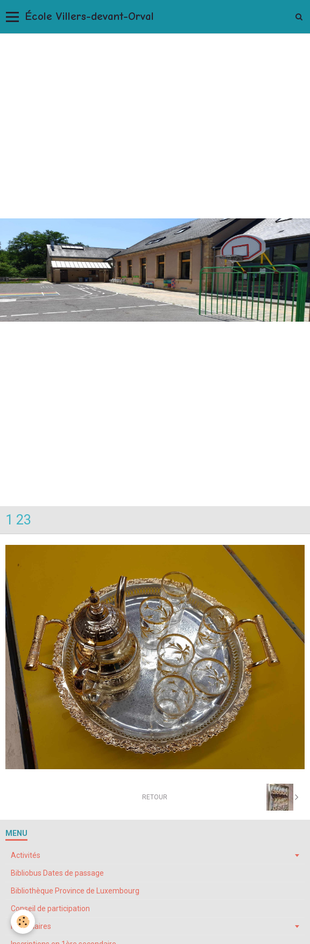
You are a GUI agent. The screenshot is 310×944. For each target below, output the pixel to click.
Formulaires (31, 926)
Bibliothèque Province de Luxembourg (75, 890)
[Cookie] (23, 922)
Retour (154, 797)
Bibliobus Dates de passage (57, 873)
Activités (25, 855)
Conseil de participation (50, 908)
